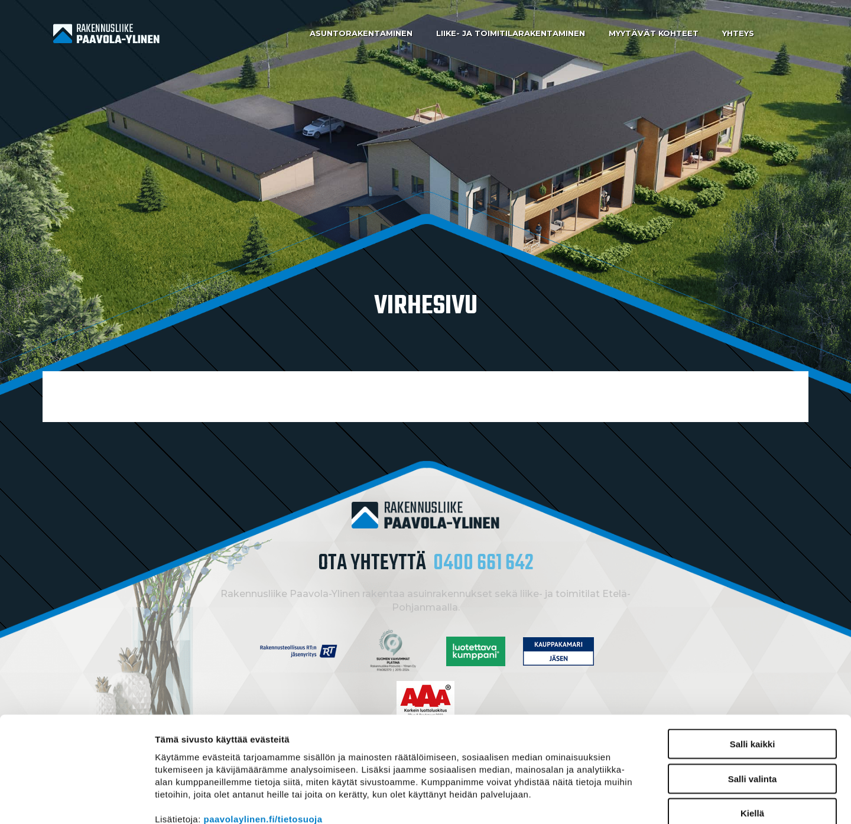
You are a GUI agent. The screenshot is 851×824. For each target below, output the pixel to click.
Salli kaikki (752, 679)
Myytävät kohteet (654, 33)
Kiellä (752, 748)
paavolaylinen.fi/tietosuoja (263, 754)
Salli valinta (752, 714)
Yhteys (738, 33)
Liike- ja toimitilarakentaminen (510, 33)
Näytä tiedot (632, 801)
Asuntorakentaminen (361, 33)
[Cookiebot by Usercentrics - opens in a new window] (76, 801)
